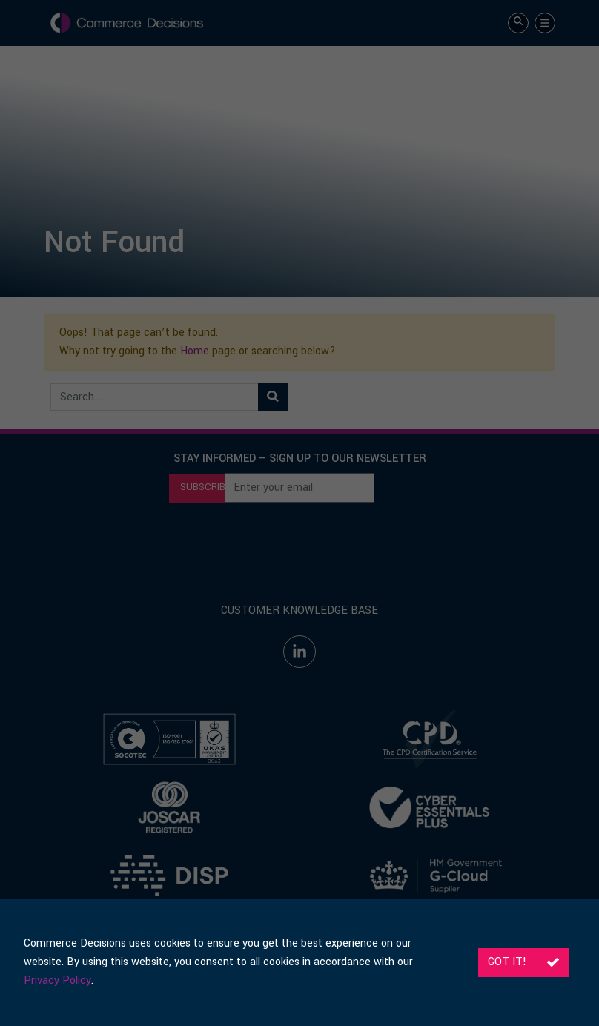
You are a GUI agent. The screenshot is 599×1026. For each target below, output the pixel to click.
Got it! (523, 962)
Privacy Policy (57, 980)
